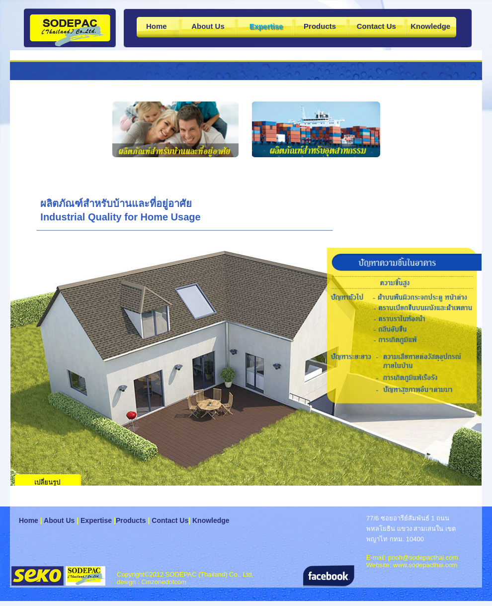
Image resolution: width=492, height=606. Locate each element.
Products (320, 26)
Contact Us (376, 26)
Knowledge (430, 26)
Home (156, 26)
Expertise (96, 520)
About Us (208, 26)
